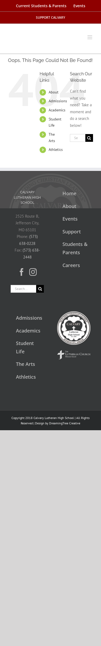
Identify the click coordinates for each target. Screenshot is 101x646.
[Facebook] (21, 272)
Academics (57, 110)
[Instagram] (33, 272)
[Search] (89, 138)
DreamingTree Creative (64, 423)
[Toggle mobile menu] (90, 34)
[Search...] (77, 138)
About (53, 92)
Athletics (56, 149)
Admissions (58, 101)
